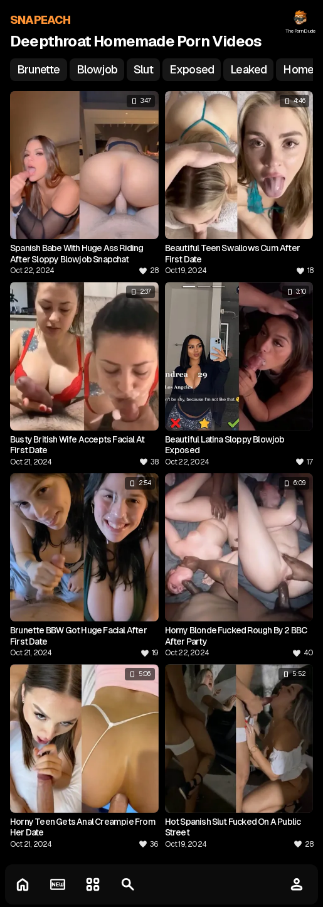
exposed (191, 69)
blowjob (97, 69)
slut (143, 69)
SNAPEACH (40, 19)
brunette (38, 69)
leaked (248, 69)
